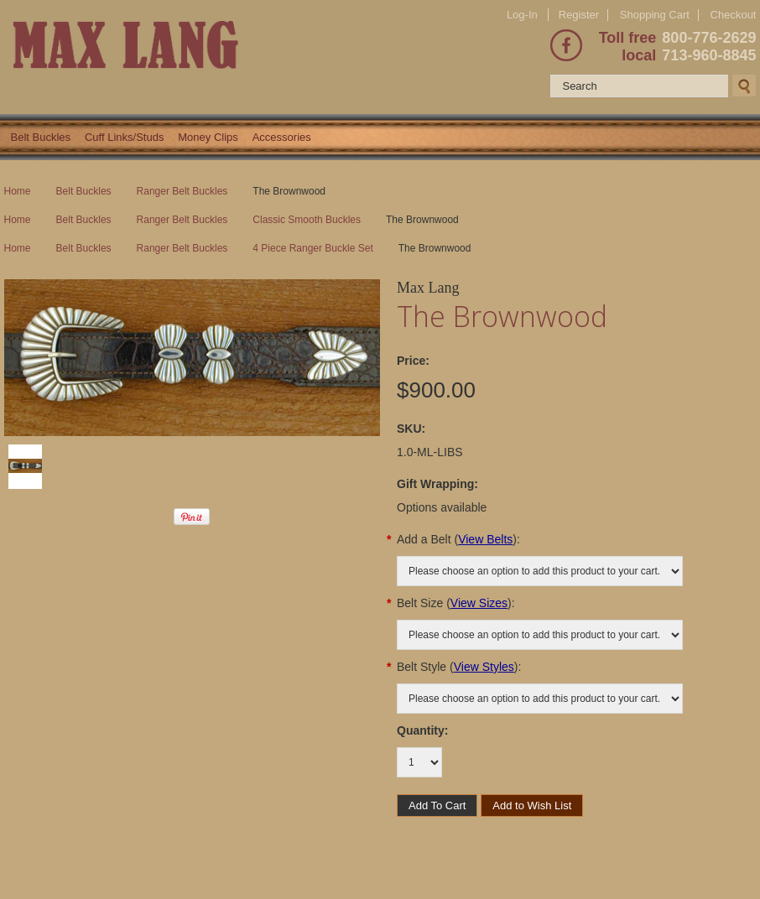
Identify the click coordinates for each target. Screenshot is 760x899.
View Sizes (479, 603)
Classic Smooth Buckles (306, 220)
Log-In (522, 14)
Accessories (281, 137)
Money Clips (208, 137)
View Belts (485, 539)
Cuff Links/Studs (124, 137)
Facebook (566, 45)
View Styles (484, 666)
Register (579, 14)
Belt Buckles (41, 137)
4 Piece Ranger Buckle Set (312, 248)
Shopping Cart (655, 14)
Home (17, 191)
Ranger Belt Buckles (182, 191)
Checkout (734, 15)
